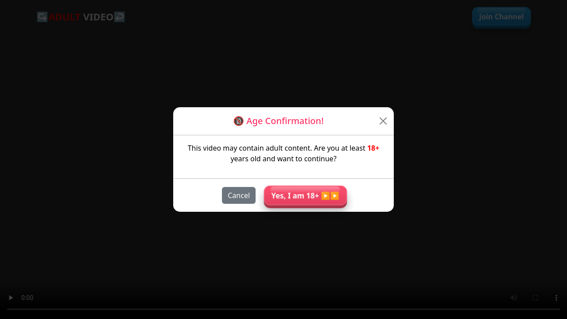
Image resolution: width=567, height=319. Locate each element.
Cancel (239, 195)
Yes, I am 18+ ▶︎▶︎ (305, 195)
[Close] (383, 121)
